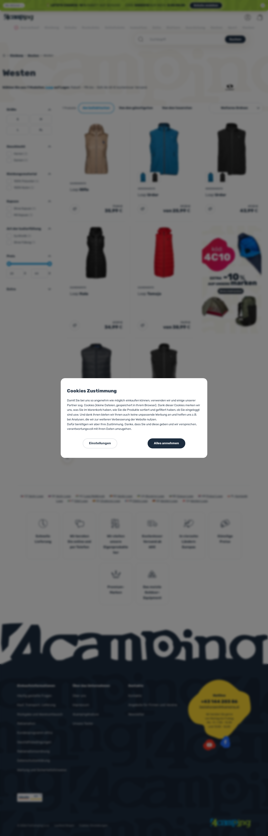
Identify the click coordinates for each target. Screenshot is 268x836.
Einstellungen (100, 443)
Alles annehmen (166, 443)
